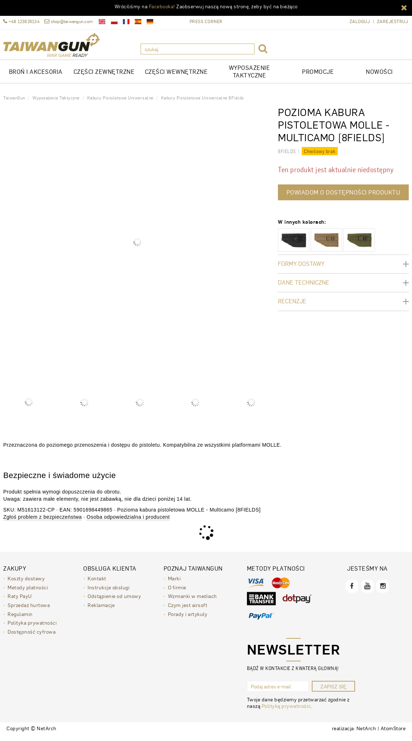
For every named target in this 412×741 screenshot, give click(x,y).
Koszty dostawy (26, 583)
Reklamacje (101, 609)
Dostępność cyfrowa (32, 635)
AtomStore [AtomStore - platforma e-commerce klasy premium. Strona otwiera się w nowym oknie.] (393, 733)
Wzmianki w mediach (192, 600)
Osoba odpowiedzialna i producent (128, 522)
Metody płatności (28, 592)
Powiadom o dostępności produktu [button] (343, 197)
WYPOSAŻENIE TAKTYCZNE (249, 76)
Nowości (379, 76)
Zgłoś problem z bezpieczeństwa (42, 522)
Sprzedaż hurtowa (29, 609)
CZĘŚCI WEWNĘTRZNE (176, 76)
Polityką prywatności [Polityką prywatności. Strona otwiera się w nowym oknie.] (286, 710)
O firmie (177, 592)
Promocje (318, 76)
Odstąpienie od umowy (114, 600)
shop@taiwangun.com (68, 21)
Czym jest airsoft (188, 609)
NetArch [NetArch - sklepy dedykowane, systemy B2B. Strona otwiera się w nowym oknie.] (366, 733)
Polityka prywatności (32, 626)
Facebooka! (162, 6)
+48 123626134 (21, 21)
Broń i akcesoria (36, 76)
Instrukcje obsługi (108, 592)
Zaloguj (360, 21)
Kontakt (97, 583)
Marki (174, 583)
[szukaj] (197, 49)
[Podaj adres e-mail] (278, 691)
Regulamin (20, 618)
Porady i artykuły (188, 618)
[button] (404, 7)
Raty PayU (20, 600)
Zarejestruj (392, 21)
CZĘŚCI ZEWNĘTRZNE (104, 76)
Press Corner (206, 21)
